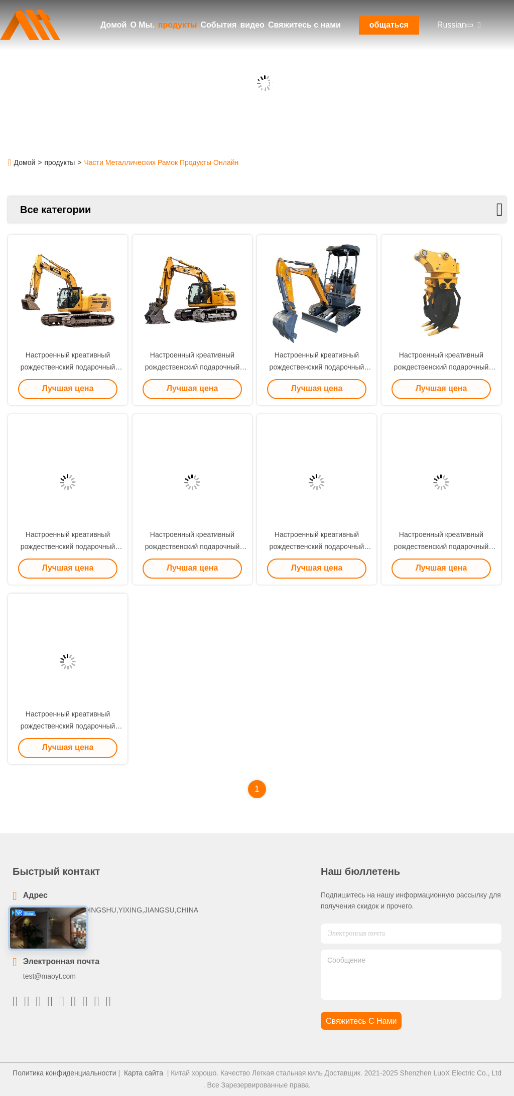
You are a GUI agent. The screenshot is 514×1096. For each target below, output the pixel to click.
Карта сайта (143, 1073)
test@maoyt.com (49, 976)
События (218, 25)
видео (252, 25)
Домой (113, 25)
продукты (177, 25)
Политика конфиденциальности (64, 1073)
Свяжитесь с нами (304, 25)
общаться (389, 25)
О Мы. (142, 25)
